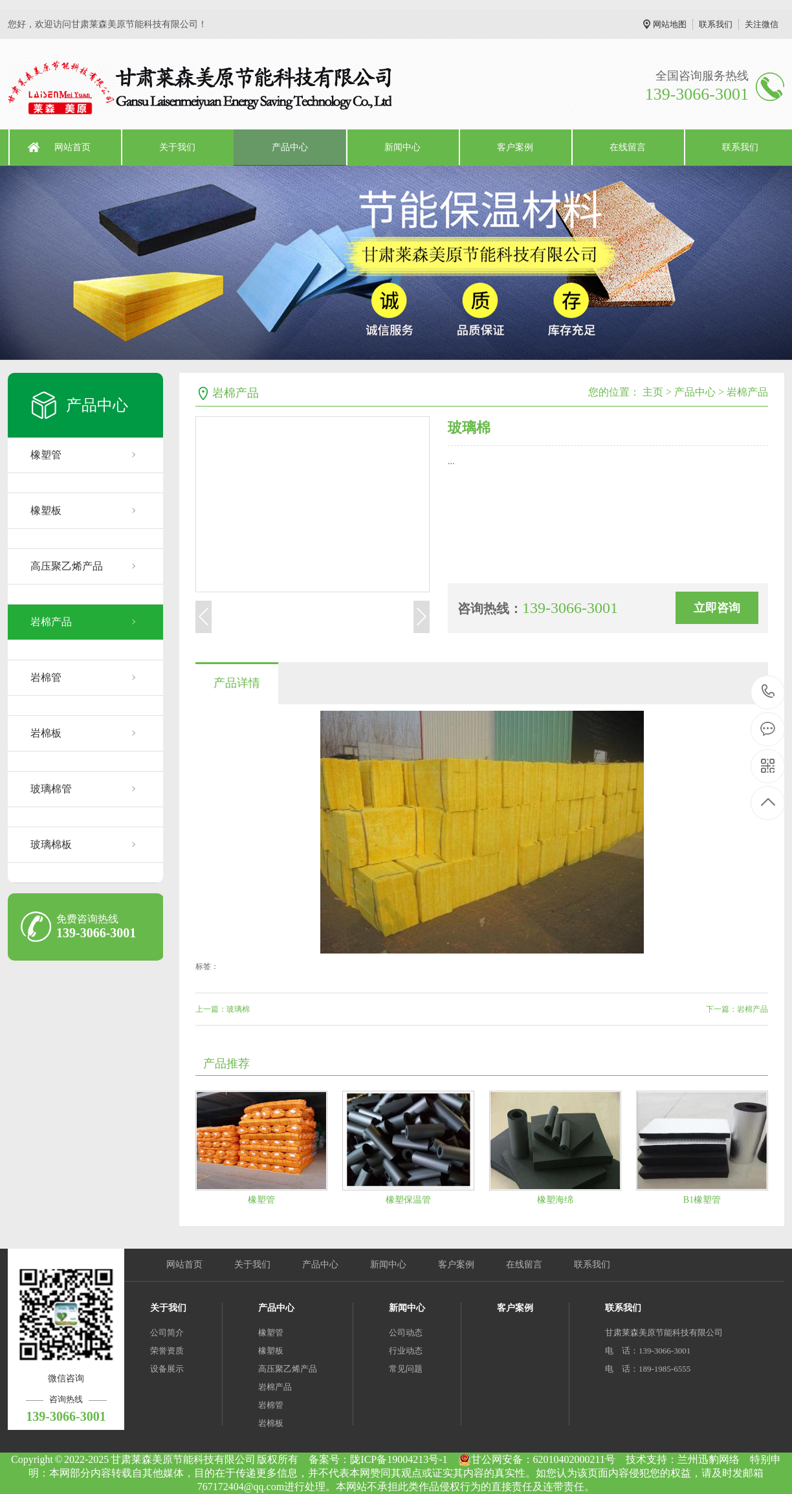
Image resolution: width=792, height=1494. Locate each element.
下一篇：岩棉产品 (737, 1009)
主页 (653, 391)
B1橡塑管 (702, 1200)
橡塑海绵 (555, 1200)
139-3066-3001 (768, 692)
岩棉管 (45, 677)
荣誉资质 (167, 1350)
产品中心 (290, 147)
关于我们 (177, 147)
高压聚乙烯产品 (66, 566)
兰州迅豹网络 (708, 1459)
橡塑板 (45, 510)
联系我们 (715, 24)
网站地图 (670, 24)
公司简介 (167, 1332)
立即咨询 (717, 607)
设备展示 (167, 1369)
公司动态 (406, 1332)
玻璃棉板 (51, 844)
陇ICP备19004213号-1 (398, 1459)
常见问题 (406, 1369)
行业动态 (406, 1350)
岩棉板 (45, 733)
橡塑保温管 (408, 1200)
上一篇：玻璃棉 (222, 1009)
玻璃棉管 (51, 788)
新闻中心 (402, 147)
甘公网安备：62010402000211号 (536, 1459)
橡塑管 (45, 454)
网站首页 (72, 147)
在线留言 (628, 147)
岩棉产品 (51, 621)
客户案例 (515, 147)
